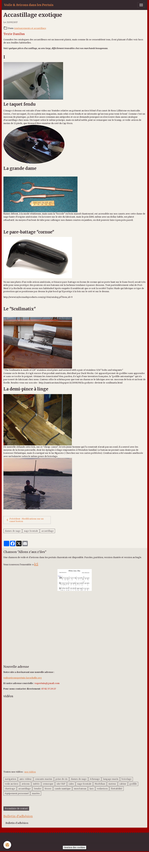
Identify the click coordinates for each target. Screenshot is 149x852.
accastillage (47, 531)
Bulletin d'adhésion (16, 823)
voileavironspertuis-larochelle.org (22, 677)
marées (36, 793)
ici (36, 564)
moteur (112, 784)
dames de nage (13, 531)
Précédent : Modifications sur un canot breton (24, 520)
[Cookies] (7, 845)
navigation (10, 779)
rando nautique (63, 788)
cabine (122, 784)
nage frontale (31, 531)
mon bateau (80, 788)
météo (36, 784)
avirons (26, 784)
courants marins (43, 779)
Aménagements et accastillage (30, 28)
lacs (92, 788)
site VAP (61, 784)
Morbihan (100, 784)
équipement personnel (17, 793)
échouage (95, 779)
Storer (48, 788)
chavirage (10, 788)
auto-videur (25, 779)
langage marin (110, 779)
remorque (48, 784)
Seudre (37, 788)
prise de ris (62, 779)
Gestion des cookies (74, 847)
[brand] (28, 5)
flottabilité (116, 788)
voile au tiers (11, 784)
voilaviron (102, 788)
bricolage (127, 779)
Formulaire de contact (16, 808)
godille (133, 784)
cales (71, 784)
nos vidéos (30, 772)
